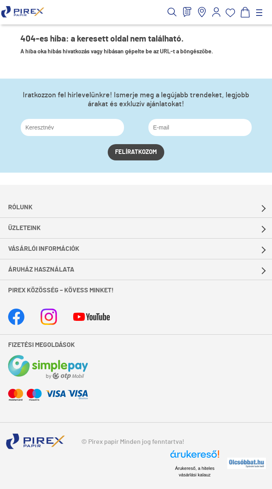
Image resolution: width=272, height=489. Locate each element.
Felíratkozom (136, 152)
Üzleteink (24, 228)
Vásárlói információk (43, 249)
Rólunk (20, 207)
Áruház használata (41, 269)
